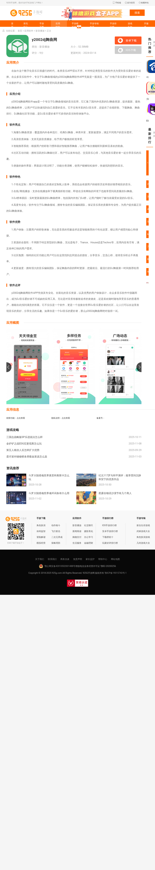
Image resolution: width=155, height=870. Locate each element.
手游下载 (41, 25)
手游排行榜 (113, 25)
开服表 (146, 25)
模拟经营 (41, 543)
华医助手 (147, 77)
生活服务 (76, 543)
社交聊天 (88, 525)
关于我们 (39, 559)
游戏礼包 (130, 25)
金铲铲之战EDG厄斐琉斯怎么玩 (24, 443)
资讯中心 (25, 25)
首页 (12, 25)
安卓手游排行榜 (110, 531)
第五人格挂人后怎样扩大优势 (22, 450)
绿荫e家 (148, 77)
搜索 (137, 12)
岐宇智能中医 (148, 99)
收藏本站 (143, 3)
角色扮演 (41, 525)
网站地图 (115, 559)
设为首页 (130, 3)
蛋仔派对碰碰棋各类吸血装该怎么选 (26, 456)
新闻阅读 (76, 531)
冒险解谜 (41, 537)
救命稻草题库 (148, 120)
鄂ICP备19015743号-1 (116, 573)
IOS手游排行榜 (109, 525)
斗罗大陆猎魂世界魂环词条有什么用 (49, 493)
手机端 (117, 2)
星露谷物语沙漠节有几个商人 (115, 493)
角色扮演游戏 (143, 537)
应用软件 (58, 25)
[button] (8, 367)
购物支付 (76, 537)
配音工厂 (146, 120)
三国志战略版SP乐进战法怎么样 (24, 437)
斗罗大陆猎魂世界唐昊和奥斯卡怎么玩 (49, 477)
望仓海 (147, 99)
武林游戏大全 (143, 531)
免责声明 (77, 559)
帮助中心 (102, 559)
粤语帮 (146, 77)
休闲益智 (41, 531)
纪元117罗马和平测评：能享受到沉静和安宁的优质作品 (120, 477)
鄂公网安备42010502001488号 (60, 566)
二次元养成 (56, 537)
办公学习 (88, 537)
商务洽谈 (64, 559)
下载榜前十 (107, 537)
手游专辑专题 (94, 25)
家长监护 (90, 559)
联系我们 (52, 559)
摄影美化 (88, 531)
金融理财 (88, 543)
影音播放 (40, 31)
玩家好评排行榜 (110, 543)
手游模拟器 (77, 25)
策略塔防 (55, 543)
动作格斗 (55, 525)
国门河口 (147, 120)
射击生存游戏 (143, 525)
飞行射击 (55, 531)
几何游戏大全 (143, 543)
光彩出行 (146, 99)
